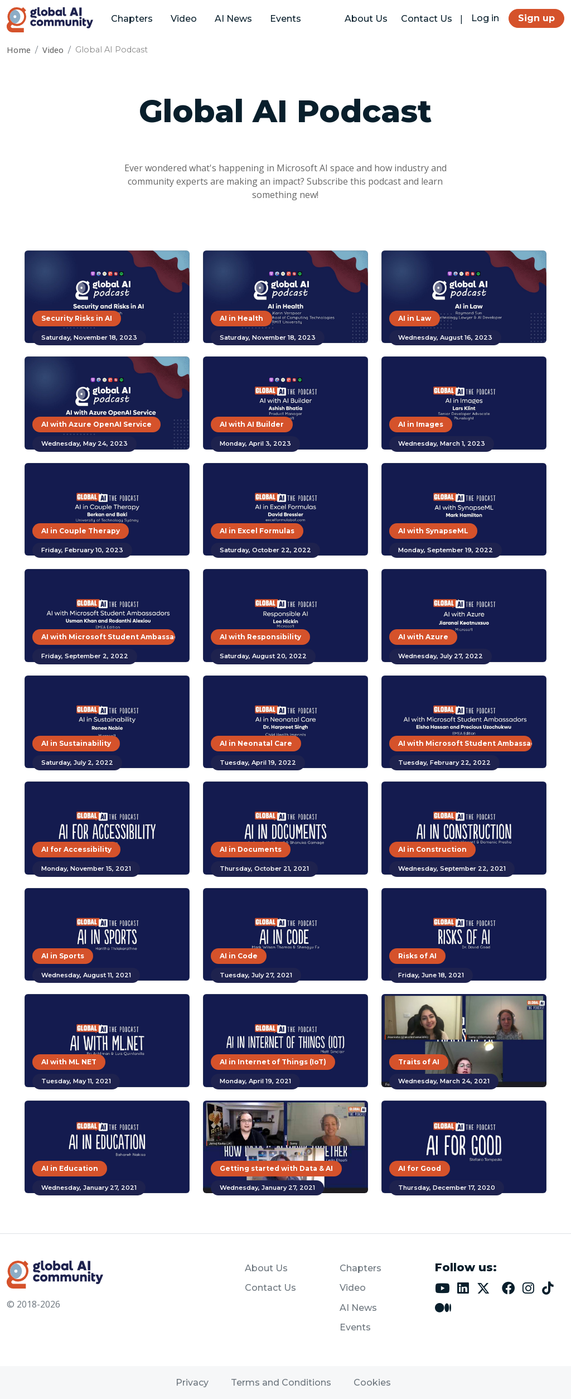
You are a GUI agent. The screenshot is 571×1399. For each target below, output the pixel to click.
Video (184, 18)
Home (19, 50)
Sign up (536, 18)
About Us (366, 18)
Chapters (132, 18)
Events (285, 18)
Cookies (372, 1382)
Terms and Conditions (281, 1382)
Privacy (192, 1382)
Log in (485, 18)
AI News (233, 18)
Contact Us (426, 18)
